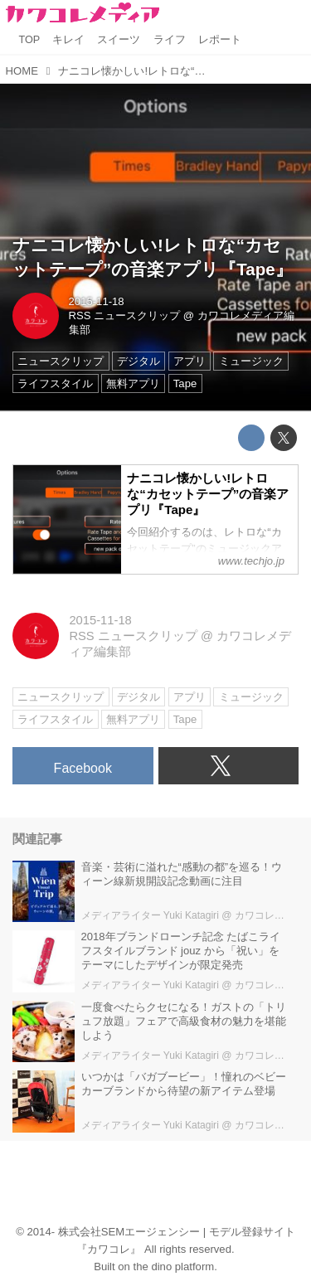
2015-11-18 (96, 301)
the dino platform (174, 1266)
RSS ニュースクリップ (125, 315)
